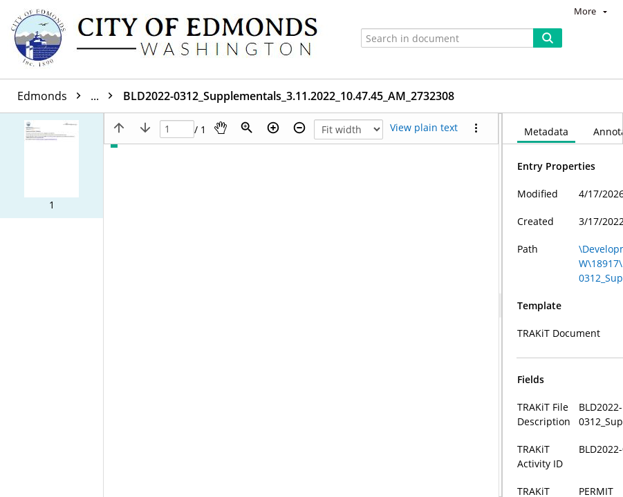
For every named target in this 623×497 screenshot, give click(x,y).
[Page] (177, 129)
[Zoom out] (299, 127)
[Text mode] (424, 128)
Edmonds (68, 96)
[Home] (171, 39)
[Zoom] (247, 127)
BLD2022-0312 (170, 96)
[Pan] (220, 127)
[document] (563, 305)
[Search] (547, 38)
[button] (51, 165)
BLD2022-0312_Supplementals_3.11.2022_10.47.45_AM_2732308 (386, 96)
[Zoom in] (273, 127)
